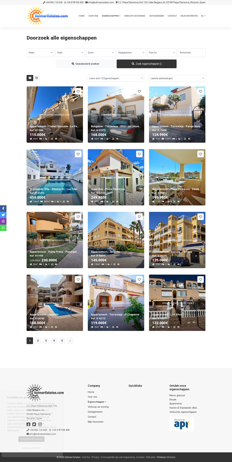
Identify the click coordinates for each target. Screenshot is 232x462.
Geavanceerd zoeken (85, 63)
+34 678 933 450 (74, 2)
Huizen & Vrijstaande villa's (183, 408)
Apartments (175, 403)
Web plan (150, 457)
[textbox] (40, 52)
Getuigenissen (156, 16)
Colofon (86, 457)
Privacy (95, 457)
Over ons (93, 16)
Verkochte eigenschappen (183, 412)
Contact (172, 16)
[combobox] (40, 52)
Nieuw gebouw (177, 395)
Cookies (140, 457)
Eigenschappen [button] (111, 16)
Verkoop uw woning (134, 16)
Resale (172, 399)
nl (203, 16)
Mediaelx (171, 457)
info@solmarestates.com (99, 2)
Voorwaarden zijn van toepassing (118, 457)
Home (82, 16)
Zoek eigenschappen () (147, 63)
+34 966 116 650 (53, 2)
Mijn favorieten (189, 16)
